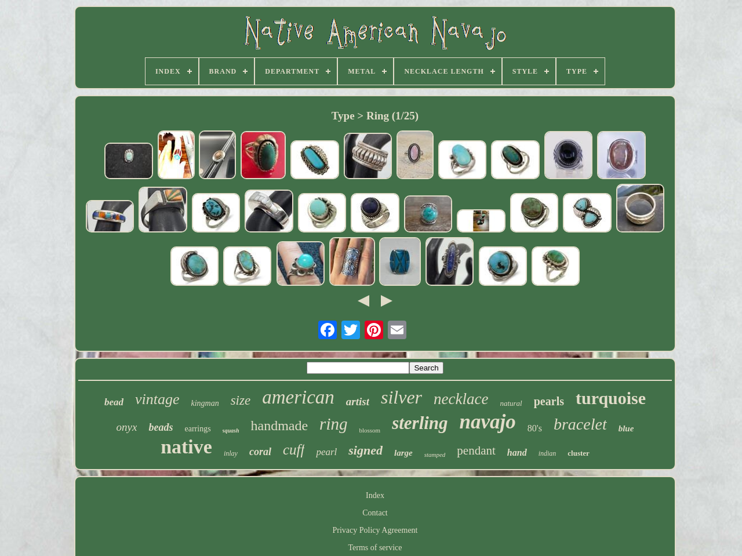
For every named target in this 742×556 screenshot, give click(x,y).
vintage (157, 399)
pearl (326, 451)
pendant (476, 450)
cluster (579, 453)
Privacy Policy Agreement (375, 530)
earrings (197, 428)
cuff (294, 449)
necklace (461, 399)
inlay (231, 453)
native (186, 446)
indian (547, 453)
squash (231, 430)
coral (260, 451)
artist (357, 401)
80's (535, 428)
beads (160, 427)
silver (401, 397)
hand (517, 452)
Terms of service (375, 547)
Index (375, 495)
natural (511, 403)
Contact (375, 512)
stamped (435, 454)
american (298, 397)
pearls (549, 401)
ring (333, 424)
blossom (369, 430)
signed (365, 450)
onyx (127, 427)
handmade (279, 425)
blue (626, 428)
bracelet (580, 424)
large (403, 452)
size (241, 400)
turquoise (611, 398)
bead (113, 402)
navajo (488, 421)
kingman (205, 403)
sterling (420, 423)
